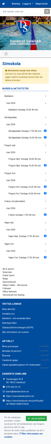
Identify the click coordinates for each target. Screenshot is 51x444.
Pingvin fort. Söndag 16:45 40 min (27, 186)
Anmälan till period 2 (11, 351)
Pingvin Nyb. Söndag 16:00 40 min (24, 159)
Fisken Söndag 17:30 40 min (27, 214)
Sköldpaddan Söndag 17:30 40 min (27, 130)
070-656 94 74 (13, 387)
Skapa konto (41, 3)
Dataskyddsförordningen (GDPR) (17, 327)
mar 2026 (10, 103)
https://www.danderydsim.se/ (20, 396)
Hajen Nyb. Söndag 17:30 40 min (27, 236)
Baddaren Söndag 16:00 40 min (23, 109)
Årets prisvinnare (10, 346)
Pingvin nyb (9, 145)
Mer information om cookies (15, 332)
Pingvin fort (9, 173)
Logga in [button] (27, 3)
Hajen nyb (9, 222)
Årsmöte (6, 355)
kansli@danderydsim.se (17, 391)
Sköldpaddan (10, 117)
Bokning (16, 3)
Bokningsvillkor (9, 323)
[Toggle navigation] (6, 53)
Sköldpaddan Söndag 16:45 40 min (27, 137)
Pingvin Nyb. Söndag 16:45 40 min (27, 165)
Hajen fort (9, 244)
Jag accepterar (36, 418)
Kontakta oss (8, 313)
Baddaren (8, 96)
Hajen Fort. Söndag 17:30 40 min (27, 257)
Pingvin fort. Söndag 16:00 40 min (27, 193)
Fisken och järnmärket (14, 201)
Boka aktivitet (8, 309)
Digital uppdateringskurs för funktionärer (21, 364)
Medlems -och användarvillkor (16, 318)
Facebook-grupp (10, 360)
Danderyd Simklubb (25, 41)
